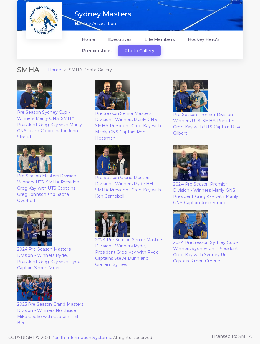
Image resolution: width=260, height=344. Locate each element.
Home (55, 69)
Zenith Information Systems (81, 337)
